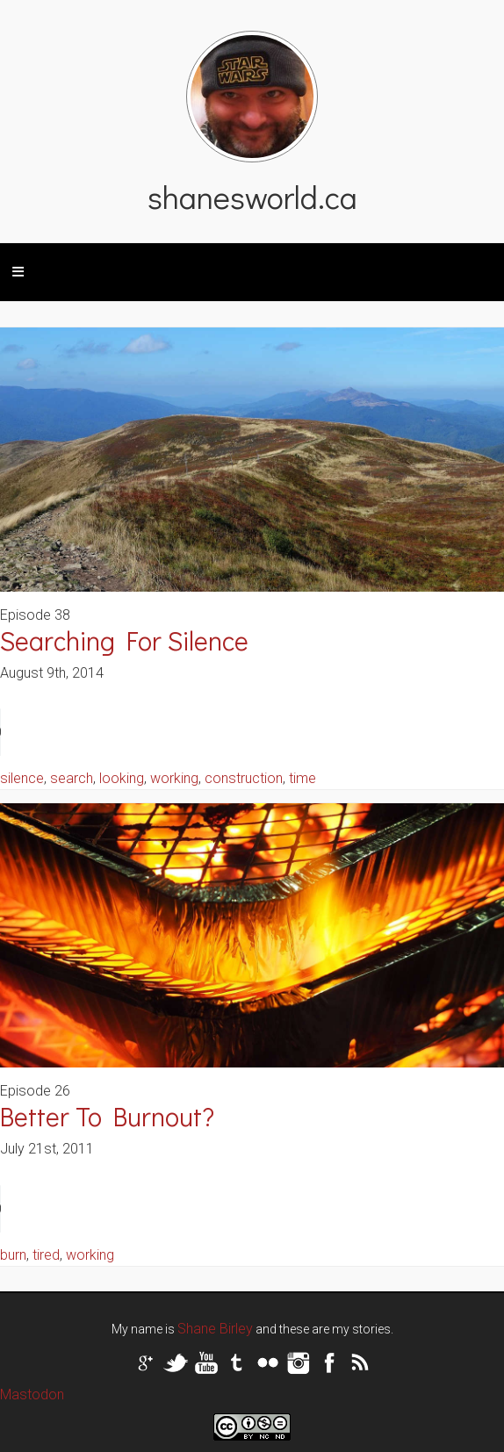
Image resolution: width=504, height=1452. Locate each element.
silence (22, 778)
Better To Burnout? (107, 1116)
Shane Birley (215, 1328)
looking (121, 778)
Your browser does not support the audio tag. (131, 732)
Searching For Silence (124, 640)
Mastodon (32, 1394)
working (174, 778)
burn (13, 1255)
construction (244, 778)
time (302, 778)
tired (46, 1255)
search (71, 778)
